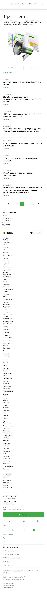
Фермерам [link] (6, 348)
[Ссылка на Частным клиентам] (15, 3)
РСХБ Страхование (8, 551)
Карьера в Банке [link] (8, 466)
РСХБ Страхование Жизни (11, 554)
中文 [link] (4, 541)
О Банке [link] (5, 418)
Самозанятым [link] (7, 267)
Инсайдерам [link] (6, 440)
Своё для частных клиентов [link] (6, 400)
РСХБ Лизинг (7, 561)
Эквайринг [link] (6, 332)
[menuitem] (15, 3)
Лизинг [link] (5, 365)
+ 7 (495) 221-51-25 (7, 218)
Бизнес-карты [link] (7, 340)
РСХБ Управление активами (11, 558)
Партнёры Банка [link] (8, 391)
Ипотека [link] (5, 258)
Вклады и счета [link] (7, 255)
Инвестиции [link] (6, 264)
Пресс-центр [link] (6, 448)
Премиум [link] (6, 261)
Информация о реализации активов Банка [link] (7, 475)
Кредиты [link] (5, 252)
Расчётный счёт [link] (7, 378)
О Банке (5, 415)
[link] (23, 514)
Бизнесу (5, 326)
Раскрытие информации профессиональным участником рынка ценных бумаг (13, 580)
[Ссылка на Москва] (24, 4)
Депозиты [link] (6, 351)
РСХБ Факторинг (8, 565)
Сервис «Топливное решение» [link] (6, 360)
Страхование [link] (7, 270)
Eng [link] (4, 538)
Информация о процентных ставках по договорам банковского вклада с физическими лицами (14, 576)
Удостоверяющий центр (8, 585)
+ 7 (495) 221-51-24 (7, 220)
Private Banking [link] (7, 299)
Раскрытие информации (8, 583)
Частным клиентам (6, 238)
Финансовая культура (8, 587)
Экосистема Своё (6, 395)
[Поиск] (42, 4)
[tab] (12, 68)
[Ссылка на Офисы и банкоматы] (33, 4)
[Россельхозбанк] (14, 233)
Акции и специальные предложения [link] (7, 274)
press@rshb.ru (6, 224)
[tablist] (11, 68)
